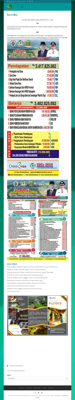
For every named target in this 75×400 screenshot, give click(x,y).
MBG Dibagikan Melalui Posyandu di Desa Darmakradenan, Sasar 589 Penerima (32, 267)
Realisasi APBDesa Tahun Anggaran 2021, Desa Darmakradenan (27, 278)
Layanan (29, 388)
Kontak (21, 388)
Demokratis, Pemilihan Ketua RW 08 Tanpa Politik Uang (24, 280)
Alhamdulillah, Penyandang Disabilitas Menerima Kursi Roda (26, 283)
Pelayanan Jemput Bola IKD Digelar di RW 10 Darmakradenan (26, 269)
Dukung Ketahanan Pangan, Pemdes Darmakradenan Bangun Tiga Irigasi (30, 272)
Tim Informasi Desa (13, 291)
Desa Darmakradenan (17, 366)
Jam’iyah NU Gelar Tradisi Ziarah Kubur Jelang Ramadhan (25, 275)
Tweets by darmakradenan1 (16, 371)
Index (44, 388)
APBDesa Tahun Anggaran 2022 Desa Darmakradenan (24, 288)
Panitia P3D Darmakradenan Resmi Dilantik (21, 286)
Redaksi (51, 388)
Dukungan (37, 388)
